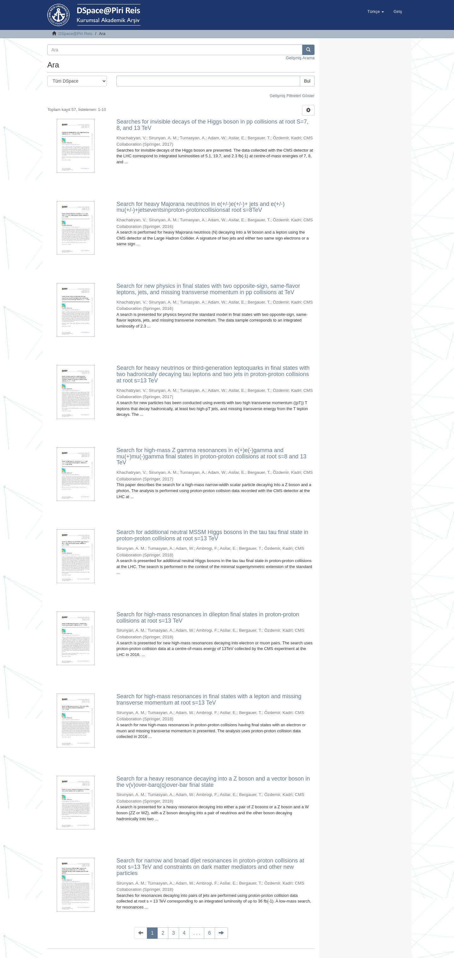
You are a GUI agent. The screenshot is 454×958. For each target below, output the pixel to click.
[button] (376, 12)
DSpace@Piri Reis (75, 33)
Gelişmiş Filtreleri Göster (292, 95)
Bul (307, 81)
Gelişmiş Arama (300, 57)
